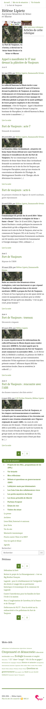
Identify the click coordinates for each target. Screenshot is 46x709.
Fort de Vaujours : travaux (17, 317)
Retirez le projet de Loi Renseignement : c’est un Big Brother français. (23, 575)
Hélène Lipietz (21, 73)
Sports (16, 675)
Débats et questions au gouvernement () (24, 480)
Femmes (19, 662)
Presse (20, 669)
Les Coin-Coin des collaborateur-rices (23, 490)
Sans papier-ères (19, 672)
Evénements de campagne (9, 662)
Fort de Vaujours (12, 256)
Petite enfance (9, 669)
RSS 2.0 (24, 699)
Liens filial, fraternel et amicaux (16, 521)
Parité (3, 669)
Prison (24, 669)
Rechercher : (7, 548)
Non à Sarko (38, 665)
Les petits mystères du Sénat (19, 494)
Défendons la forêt (11, 570)
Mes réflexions (13, 475)
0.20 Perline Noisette (23, 398)
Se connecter (15, 699)
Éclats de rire (13, 506)
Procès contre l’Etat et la (16, 537)
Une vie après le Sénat (12, 541)
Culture (12, 656)
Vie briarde (35, 2)
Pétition (16, 669)
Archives (7, 517)
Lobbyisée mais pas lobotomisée (21, 486)
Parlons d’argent (14, 502)
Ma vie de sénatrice (20, 2)
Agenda (7, 545)
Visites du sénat (14, 510)
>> (41, 553)
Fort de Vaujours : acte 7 (16, 126)
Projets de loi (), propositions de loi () (24, 466)
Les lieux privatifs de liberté (19, 498)
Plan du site (6, 699)
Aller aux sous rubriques (33, 27)
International (5, 665)
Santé (26, 672)
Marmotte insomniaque (13, 533)
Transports (21, 675)
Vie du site (8, 529)
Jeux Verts (8, 525)
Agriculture (23, 648)
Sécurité (31, 672)
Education (4, 659)
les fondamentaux (14, 648)
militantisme (5, 648)
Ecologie (19, 656)
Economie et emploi (31, 656)
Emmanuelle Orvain (36, 73)
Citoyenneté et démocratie (18, 652)
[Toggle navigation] (40, 5)
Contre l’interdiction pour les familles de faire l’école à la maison (22, 595)
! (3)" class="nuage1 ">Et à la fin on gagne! (25, 659)
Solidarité (5, 675)
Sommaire (11, 675)
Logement (18, 665)
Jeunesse (12, 665)
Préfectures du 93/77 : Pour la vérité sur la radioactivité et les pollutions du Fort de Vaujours (20, 610)
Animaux (29, 648)
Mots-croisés (31, 665)
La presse (7, 513)
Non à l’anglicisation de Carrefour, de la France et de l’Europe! (22, 602)
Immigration (40, 662)
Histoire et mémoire (29, 662)
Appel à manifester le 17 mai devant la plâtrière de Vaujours (20, 60)
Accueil (7, 2)
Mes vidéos (24, 665)
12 (27, 454)
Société (36, 672)
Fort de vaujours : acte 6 (16, 190)
